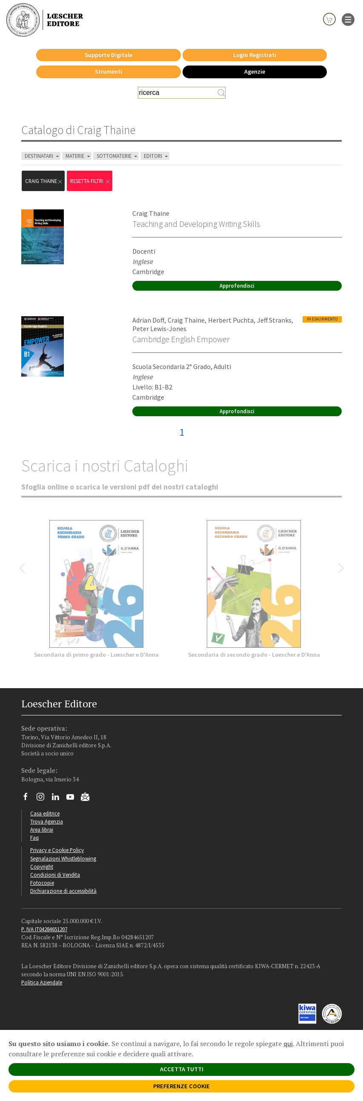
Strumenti (108, 71)
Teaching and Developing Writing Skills (196, 224)
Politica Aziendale (41, 982)
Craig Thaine (150, 213)
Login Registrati (254, 55)
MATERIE (78, 156)
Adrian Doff (148, 320)
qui (288, 1043)
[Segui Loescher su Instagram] (43, 798)
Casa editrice (45, 813)
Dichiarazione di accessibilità (63, 890)
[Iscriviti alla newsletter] (88, 798)
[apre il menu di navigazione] (348, 18)
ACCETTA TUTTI (181, 1069)
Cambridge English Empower (180, 339)
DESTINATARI (42, 156)
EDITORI (156, 156)
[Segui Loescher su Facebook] (28, 798)
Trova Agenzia (46, 821)
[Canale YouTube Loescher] (73, 798)
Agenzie (254, 71)
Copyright (41, 866)
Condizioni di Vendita (55, 874)
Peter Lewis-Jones (159, 328)
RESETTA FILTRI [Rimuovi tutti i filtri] (90, 181)
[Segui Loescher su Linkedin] (58, 798)
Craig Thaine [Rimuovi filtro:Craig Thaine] (44, 181)
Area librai (41, 829)
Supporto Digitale (108, 55)
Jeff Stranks (274, 320)
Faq (34, 837)
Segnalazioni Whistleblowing (63, 858)
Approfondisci (237, 285)
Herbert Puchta (231, 320)
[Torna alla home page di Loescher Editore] (44, 20)
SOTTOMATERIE (118, 156)
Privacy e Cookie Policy (57, 849)
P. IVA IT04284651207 (44, 929)
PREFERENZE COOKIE (181, 1086)
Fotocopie (42, 882)
